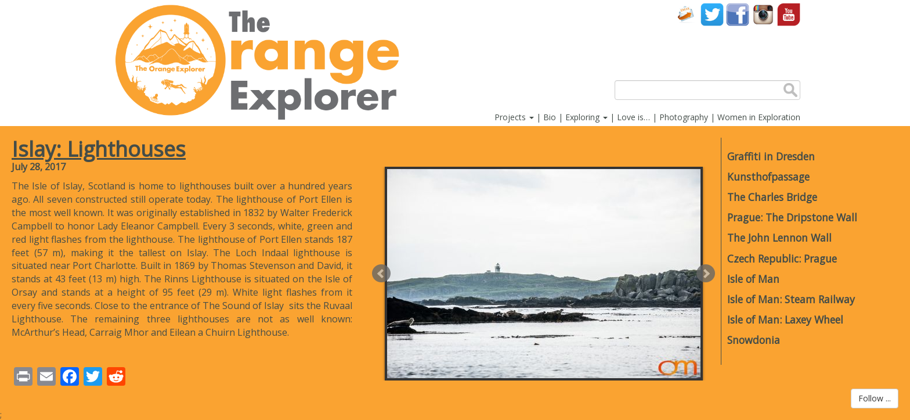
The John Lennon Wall (779, 238)
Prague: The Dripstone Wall (792, 217)
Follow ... (874, 398)
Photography (683, 117)
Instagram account (763, 14)
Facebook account (737, 14)
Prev (381, 273)
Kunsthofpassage (768, 177)
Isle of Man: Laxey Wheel (785, 319)
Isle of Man (753, 279)
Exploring (586, 117)
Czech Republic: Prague (782, 258)
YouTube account (788, 14)
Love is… (633, 117)
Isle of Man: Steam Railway (791, 299)
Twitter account (712, 14)
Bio (549, 117)
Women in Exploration (758, 117)
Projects (514, 117)
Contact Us (686, 14)
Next (705, 273)
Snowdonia (753, 340)
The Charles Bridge (772, 197)
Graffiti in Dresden (771, 156)
